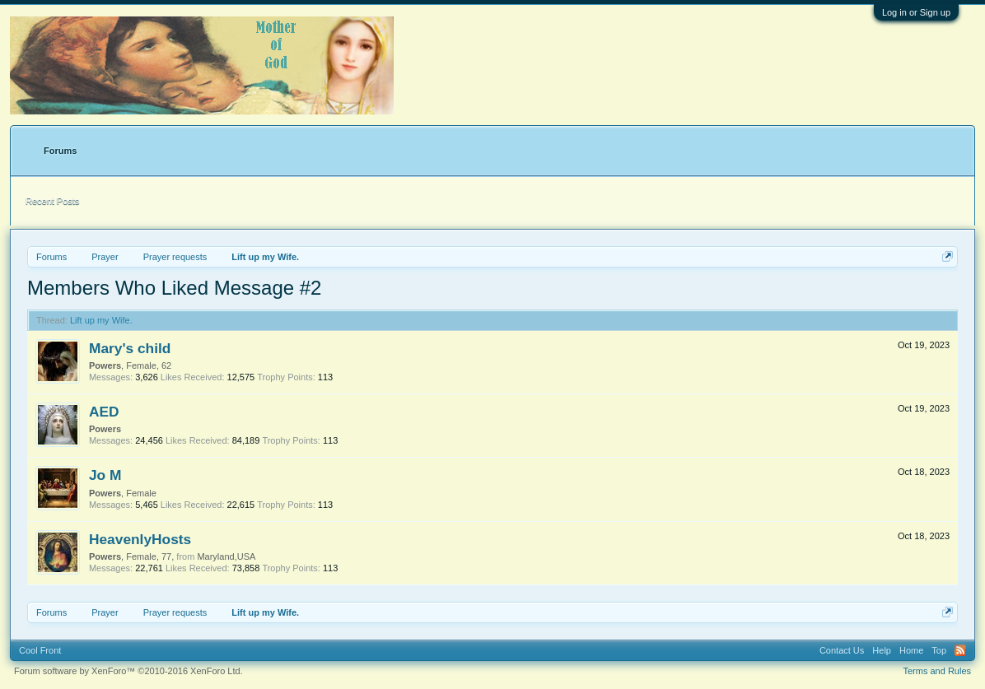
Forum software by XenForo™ (128, 671)
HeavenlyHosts (140, 539)
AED (104, 411)
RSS (960, 650)
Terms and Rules (937, 671)
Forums (60, 151)
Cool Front (40, 650)
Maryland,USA (226, 556)
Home (911, 650)
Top (938, 650)
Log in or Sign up (916, 12)
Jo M (105, 475)
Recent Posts (52, 201)
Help (881, 650)
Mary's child (129, 348)
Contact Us (841, 650)
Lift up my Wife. (101, 320)
